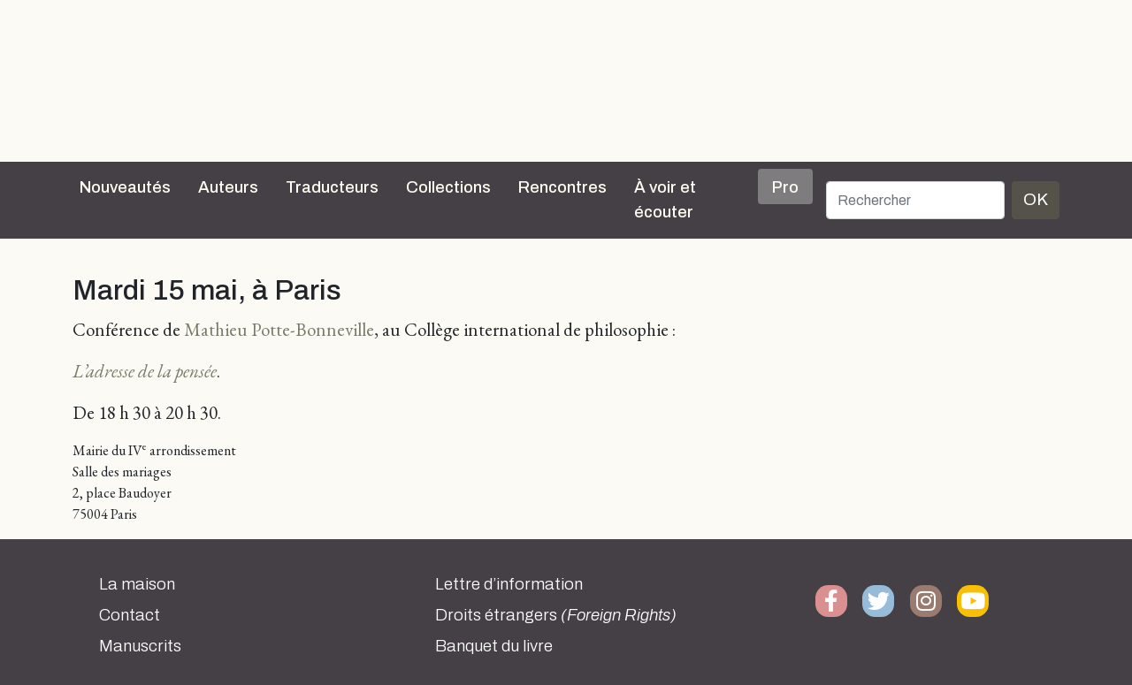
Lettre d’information (509, 584)
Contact (129, 615)
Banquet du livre (494, 646)
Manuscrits (140, 646)
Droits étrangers (556, 615)
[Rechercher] (915, 200)
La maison (137, 584)
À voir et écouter (665, 200)
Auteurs (228, 187)
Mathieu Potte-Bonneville (279, 329)
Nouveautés (125, 187)
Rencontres (562, 187)
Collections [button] (448, 187)
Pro (785, 187)
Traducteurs (332, 187)
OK (1035, 199)
